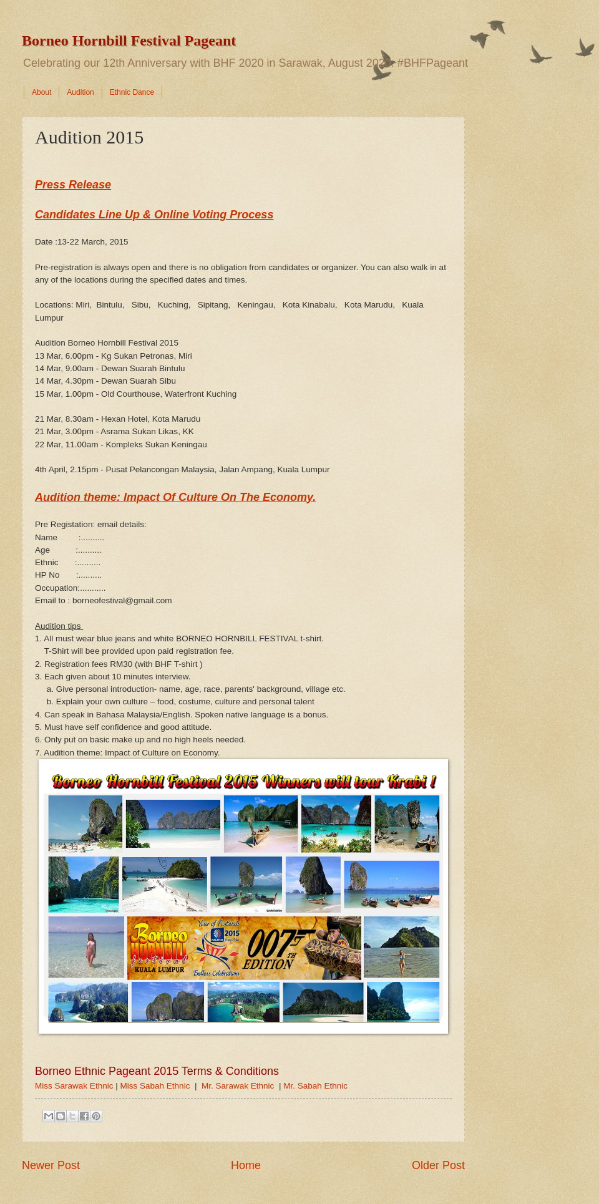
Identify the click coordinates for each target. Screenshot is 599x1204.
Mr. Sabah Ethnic (315, 1085)
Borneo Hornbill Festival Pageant (129, 40)
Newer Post (51, 1165)
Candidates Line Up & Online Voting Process (154, 214)
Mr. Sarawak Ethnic (238, 1085)
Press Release (73, 184)
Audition (80, 92)
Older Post (438, 1165)
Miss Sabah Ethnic (155, 1085)
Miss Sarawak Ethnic (74, 1085)
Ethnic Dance (132, 92)
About (41, 92)
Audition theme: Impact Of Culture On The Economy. (175, 497)
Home (246, 1165)
